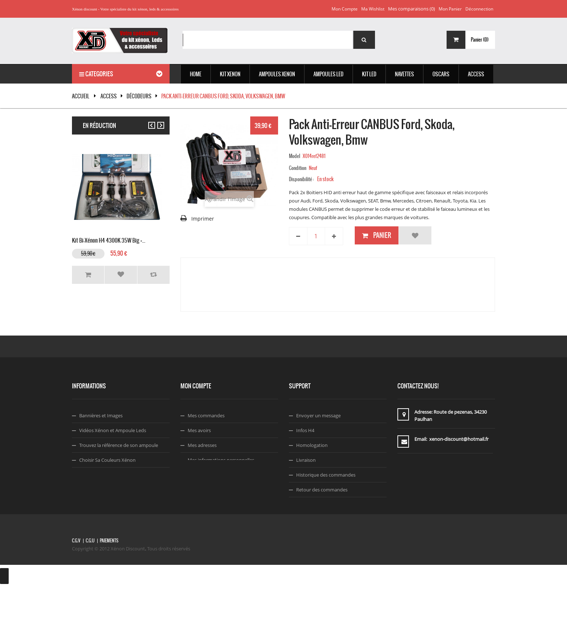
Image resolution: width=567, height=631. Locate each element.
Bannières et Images (101, 415)
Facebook (306, 534)
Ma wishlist (372, 9)
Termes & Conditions (318, 519)
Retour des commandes (322, 489)
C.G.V (76, 585)
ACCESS (109, 96)
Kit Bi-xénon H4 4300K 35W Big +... (108, 239)
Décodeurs (139, 96)
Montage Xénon (96, 475)
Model (294, 156)
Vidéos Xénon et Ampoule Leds (112, 430)
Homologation (312, 445)
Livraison (306, 460)
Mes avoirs (199, 430)
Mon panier (450, 9)
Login (194, 475)
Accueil (80, 96)
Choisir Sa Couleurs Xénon (107, 460)
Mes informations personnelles (221, 460)
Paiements (109, 585)
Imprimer (202, 218)
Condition (297, 168)
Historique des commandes (325, 475)
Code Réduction (96, 489)
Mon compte (345, 9)
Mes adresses (202, 445)
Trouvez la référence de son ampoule (118, 445)
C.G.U (90, 585)
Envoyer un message (318, 415)
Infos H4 (305, 430)
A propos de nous (315, 504)
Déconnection (479, 9)
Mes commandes (206, 415)
